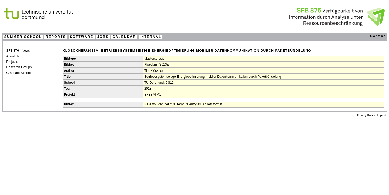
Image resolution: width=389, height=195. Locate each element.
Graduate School (18, 73)
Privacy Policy (366, 115)
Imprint (381, 115)
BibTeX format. (212, 104)
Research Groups (19, 67)
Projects (12, 62)
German (378, 36)
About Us (12, 56)
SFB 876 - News (18, 51)
